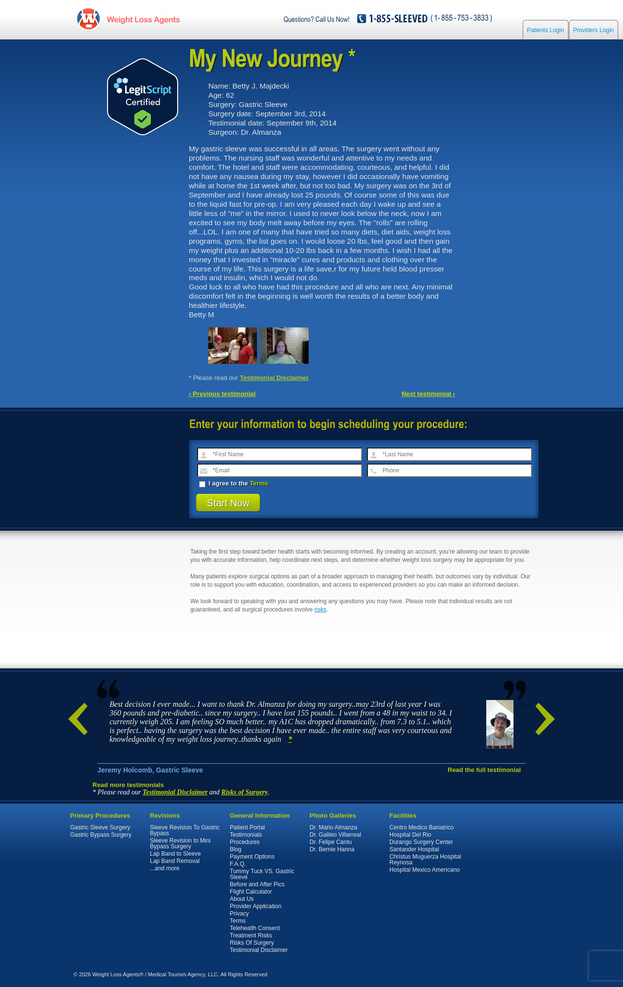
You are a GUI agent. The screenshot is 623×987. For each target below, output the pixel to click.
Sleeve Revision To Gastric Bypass (185, 830)
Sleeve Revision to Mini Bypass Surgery (180, 843)
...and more (165, 868)
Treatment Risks (251, 935)
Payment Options (252, 856)
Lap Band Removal (175, 861)
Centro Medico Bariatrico (421, 827)
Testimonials (246, 834)
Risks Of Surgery (252, 942)
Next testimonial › (428, 393)
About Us (242, 899)
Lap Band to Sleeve (175, 853)
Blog (235, 849)
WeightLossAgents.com (143, 19)
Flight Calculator (251, 891)
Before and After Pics (257, 884)
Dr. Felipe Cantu (331, 842)
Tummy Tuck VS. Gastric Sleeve (262, 874)
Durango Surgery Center (421, 842)
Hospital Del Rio (410, 834)
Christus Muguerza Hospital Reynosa (425, 859)
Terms (259, 483)
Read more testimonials (128, 785)
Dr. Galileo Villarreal (335, 834)
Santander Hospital (414, 849)
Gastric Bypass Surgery (100, 834)
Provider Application (255, 906)
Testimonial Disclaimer (274, 377)
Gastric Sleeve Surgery (100, 827)
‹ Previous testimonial (222, 393)
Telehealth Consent (255, 928)
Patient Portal (247, 827)
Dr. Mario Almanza (333, 827)
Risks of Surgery (244, 792)
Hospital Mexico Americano (424, 869)
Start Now (228, 503)
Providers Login (593, 30)
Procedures (244, 842)
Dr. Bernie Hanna (332, 849)
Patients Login (545, 30)
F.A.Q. (238, 864)
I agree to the (233, 483)
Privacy (239, 913)
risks (320, 609)
